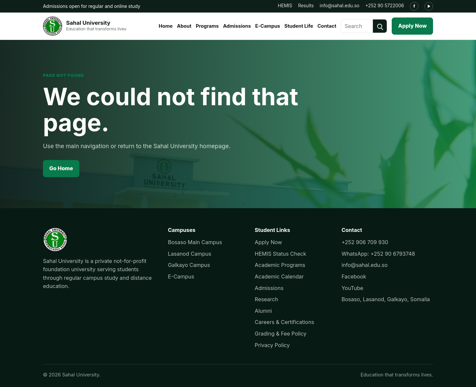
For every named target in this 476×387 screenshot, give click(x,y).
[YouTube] (428, 6)
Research (266, 299)
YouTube (352, 288)
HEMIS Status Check (280, 253)
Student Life (298, 26)
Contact (326, 26)
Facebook (353, 276)
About (184, 26)
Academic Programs (280, 265)
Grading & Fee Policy (280, 333)
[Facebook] (414, 6)
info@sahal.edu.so (339, 5)
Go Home (61, 168)
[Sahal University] (84, 26)
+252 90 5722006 (384, 5)
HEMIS (285, 5)
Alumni (263, 310)
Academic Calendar (279, 276)
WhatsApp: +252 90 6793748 (378, 253)
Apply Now (412, 25)
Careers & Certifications (284, 322)
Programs (207, 26)
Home (166, 26)
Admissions (237, 26)
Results (306, 5)
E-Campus (267, 26)
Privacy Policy (272, 345)
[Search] (380, 26)
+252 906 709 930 (364, 242)
